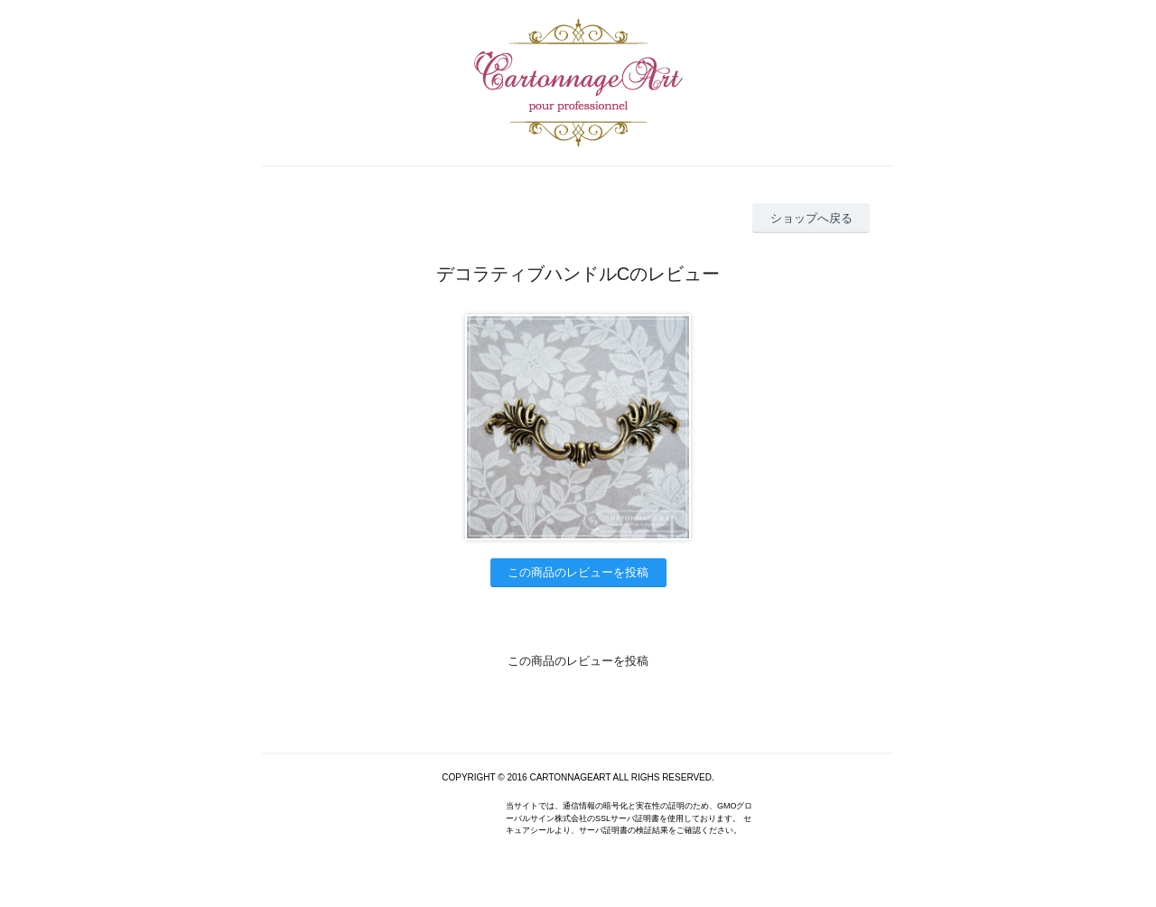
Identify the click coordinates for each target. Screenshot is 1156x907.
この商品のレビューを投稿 (578, 572)
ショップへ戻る (811, 218)
